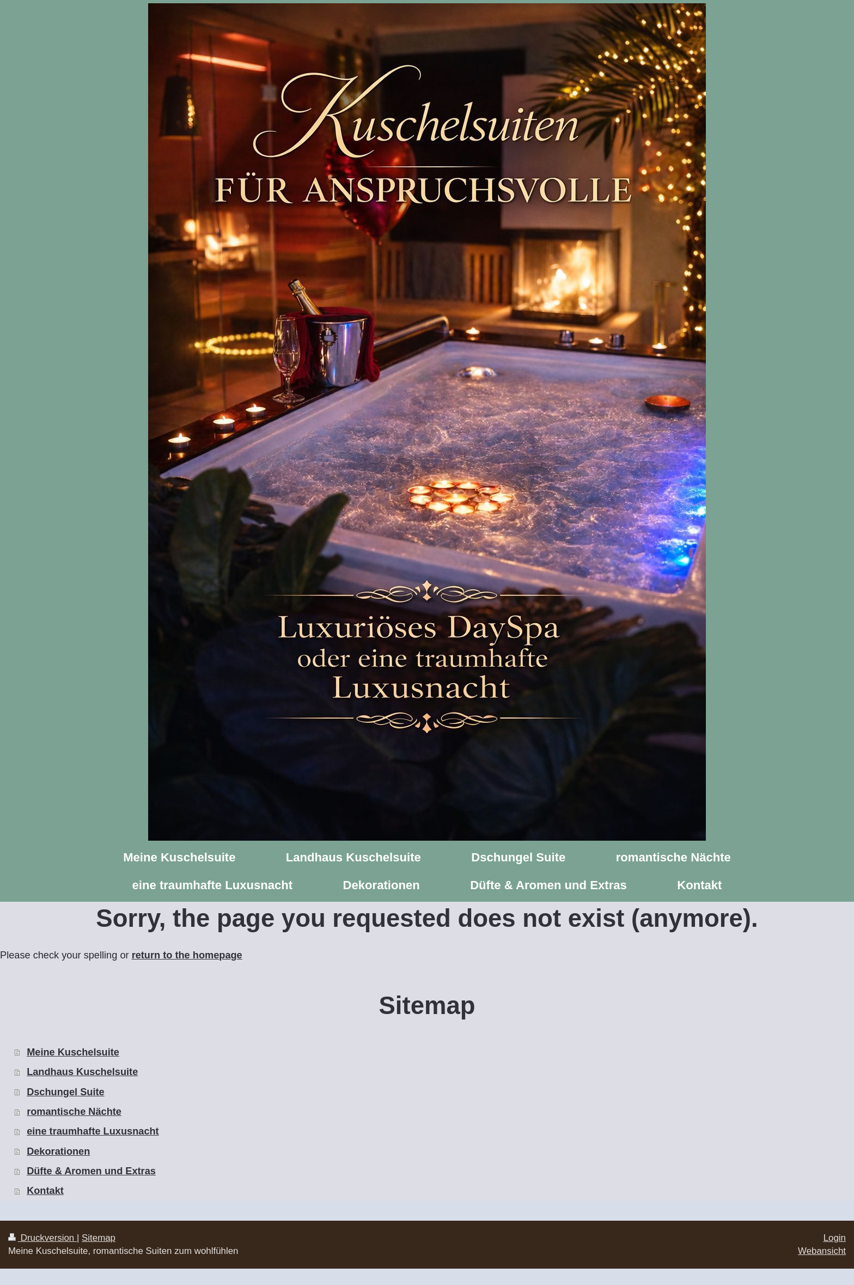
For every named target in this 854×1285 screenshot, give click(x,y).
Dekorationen (58, 1151)
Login (834, 1238)
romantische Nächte (74, 1111)
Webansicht (822, 1251)
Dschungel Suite (66, 1092)
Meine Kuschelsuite (73, 1052)
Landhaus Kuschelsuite (82, 1071)
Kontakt (45, 1190)
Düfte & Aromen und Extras (91, 1171)
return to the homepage (187, 955)
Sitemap (98, 1238)
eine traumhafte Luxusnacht (93, 1131)
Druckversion (42, 1238)
